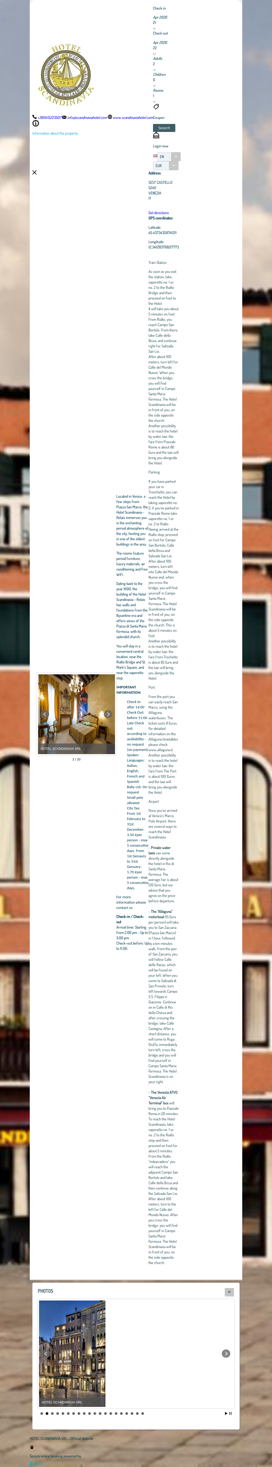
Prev (45, 714)
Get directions (188, 212)
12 (100, 1413)
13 (105, 1413)
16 (121, 1413)
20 (142, 1413)
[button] (164, 128)
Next (137, 714)
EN (162, 156)
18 (132, 1413)
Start (226, 1413)
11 (95, 1413)
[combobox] (169, 156)
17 (126, 1413)
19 (137, 1413)
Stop (230, 1413)
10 (89, 1413)
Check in (159, 8)
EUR (159, 165)
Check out (160, 33)
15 (116, 1413)
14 (110, 1413)
